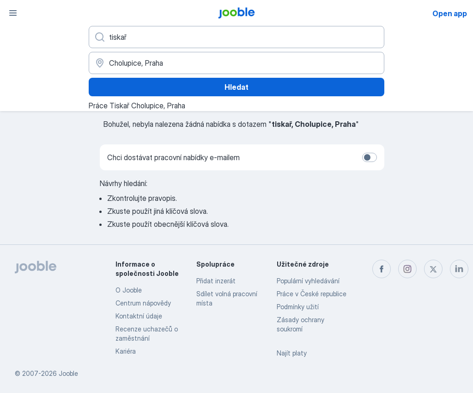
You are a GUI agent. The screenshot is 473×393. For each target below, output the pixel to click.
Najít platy (292, 353)
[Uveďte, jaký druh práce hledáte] (236, 37)
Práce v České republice (311, 294)
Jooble (68, 373)
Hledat (236, 87)
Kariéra (125, 351)
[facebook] (381, 269)
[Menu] (13, 13)
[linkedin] (459, 269)
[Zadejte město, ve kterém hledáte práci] (236, 63)
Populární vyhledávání (308, 281)
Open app (449, 13)
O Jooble (128, 290)
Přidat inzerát (216, 281)
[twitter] (433, 269)
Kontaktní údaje (138, 316)
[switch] (369, 157)
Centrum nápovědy (143, 303)
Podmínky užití (298, 307)
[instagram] (407, 269)
